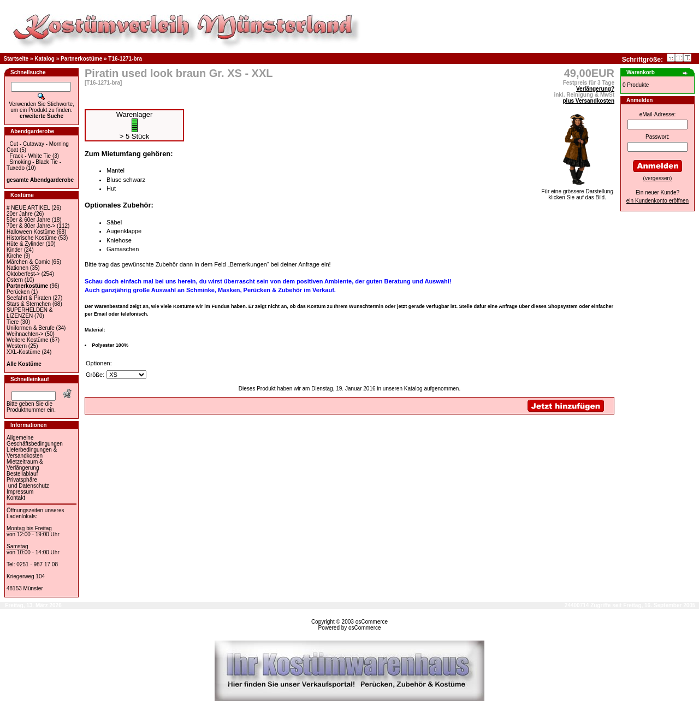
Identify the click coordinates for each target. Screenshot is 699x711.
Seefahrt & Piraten (29, 298)
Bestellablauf (22, 474)
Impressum (20, 492)
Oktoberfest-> (23, 274)
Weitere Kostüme (28, 340)
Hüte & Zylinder (25, 244)
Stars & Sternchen (29, 304)
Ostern (15, 280)
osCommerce (372, 622)
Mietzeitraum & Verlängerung (25, 465)
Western (17, 346)
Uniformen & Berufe (31, 328)
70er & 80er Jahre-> (31, 226)
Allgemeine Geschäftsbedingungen (35, 441)
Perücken (18, 292)
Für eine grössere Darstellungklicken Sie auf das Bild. (577, 191)
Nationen (17, 268)
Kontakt (16, 498)
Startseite (16, 59)
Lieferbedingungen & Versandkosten (32, 453)
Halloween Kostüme (31, 232)
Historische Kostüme (32, 238)
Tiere (13, 322)
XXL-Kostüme (23, 352)
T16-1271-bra (125, 59)
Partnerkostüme (81, 59)
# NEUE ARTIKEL (28, 208)
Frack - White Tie (30, 156)
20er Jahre (20, 214)
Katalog (44, 59)
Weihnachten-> (25, 334)
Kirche (14, 256)
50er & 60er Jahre (28, 220)
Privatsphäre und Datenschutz (28, 483)
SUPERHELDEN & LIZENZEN (29, 313)
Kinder (14, 250)
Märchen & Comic (28, 262)
